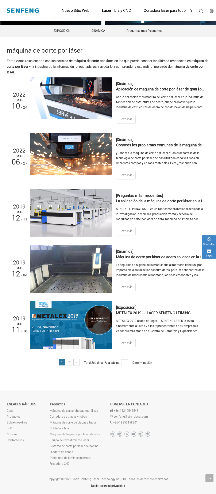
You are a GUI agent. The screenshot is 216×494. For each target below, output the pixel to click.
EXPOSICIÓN (62, 30)
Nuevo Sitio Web (75, 10)
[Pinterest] (147, 434)
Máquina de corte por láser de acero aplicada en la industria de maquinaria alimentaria (160, 257)
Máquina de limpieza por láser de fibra (75, 434)
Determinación (142, 362)
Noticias (12, 434)
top (209, 478)
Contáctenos (15, 440)
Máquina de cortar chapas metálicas (74, 410)
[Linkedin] (119, 434)
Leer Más (125, 119)
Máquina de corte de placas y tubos (73, 422)
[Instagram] (140, 434)
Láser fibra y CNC (116, 10)
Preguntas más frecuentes (144, 30)
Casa (10, 410)
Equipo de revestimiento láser (69, 440)
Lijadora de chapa (61, 452)
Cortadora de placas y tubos (68, 416)
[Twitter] (126, 434)
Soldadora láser (60, 428)
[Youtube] (133, 434)
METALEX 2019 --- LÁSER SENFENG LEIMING (153, 313)
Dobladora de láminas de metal (70, 457)
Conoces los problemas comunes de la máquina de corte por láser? (160, 145)
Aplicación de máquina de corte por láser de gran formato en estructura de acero (160, 89)
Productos (13, 416)
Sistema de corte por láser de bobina (74, 446)
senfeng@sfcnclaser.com (131, 416)
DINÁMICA (98, 30)
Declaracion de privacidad (108, 485)
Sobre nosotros (17, 422)
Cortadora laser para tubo (165, 10)
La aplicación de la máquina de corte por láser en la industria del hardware (160, 201)
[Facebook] (112, 434)
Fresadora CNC (60, 463)
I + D (9, 428)
